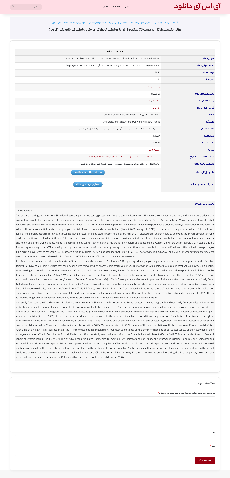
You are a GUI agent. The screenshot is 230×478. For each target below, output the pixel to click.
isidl (128, 7)
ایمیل (212, 446)
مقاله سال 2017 (153, 87)
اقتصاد (146, 101)
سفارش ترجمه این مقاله (87, 184)
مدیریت (156, 101)
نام (213, 432)
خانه (176, 22)
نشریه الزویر (154, 150)
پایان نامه (116, 7)
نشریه (169, 22)
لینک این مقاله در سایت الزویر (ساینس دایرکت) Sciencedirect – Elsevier (124, 157)
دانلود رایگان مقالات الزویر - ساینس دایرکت (148, 22)
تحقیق (106, 7)
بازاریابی (156, 108)
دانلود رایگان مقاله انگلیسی (88, 172)
